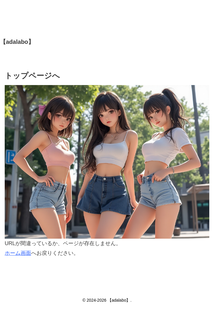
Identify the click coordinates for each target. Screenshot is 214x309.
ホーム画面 (18, 253)
